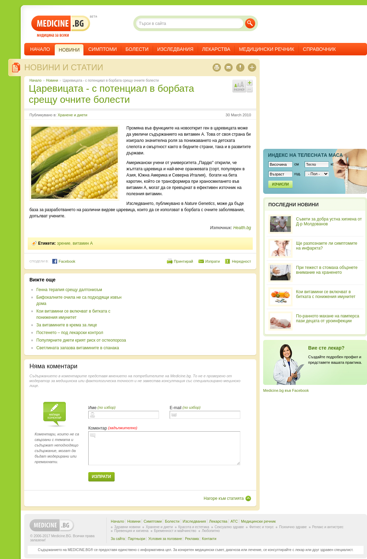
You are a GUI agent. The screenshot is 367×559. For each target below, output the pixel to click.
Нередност (241, 261)
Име (92, 407)
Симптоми (102, 49)
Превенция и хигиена (131, 531)
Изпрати (212, 261)
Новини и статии (63, 67)
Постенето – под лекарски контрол (69, 332)
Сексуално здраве (229, 527)
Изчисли (280, 184)
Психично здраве (293, 527)
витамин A (83, 243)
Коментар (97, 428)
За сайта (118, 539)
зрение (63, 243)
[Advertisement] (167, 298)
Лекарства (216, 49)
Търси (250, 23)
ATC (234, 521)
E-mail (175, 407)
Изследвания (175, 49)
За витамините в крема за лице (66, 325)
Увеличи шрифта (250, 83)
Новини (52, 80)
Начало (40, 49)
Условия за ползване (165, 539)
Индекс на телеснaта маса (305, 155)
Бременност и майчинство (175, 531)
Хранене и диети (72, 115)
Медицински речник (266, 49)
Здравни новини (127, 527)
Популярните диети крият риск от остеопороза (81, 340)
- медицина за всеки (60, 26)
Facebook (63, 261)
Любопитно (211, 531)
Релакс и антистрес (327, 527)
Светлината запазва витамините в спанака (77, 347)
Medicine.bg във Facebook (286, 390)
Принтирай (183, 261)
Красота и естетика (193, 527)
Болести (137, 49)
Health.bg (242, 227)
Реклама (192, 539)
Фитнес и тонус (261, 527)
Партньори (136, 539)
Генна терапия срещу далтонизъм (69, 289)
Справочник (319, 49)
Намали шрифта (250, 89)
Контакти (209, 539)
